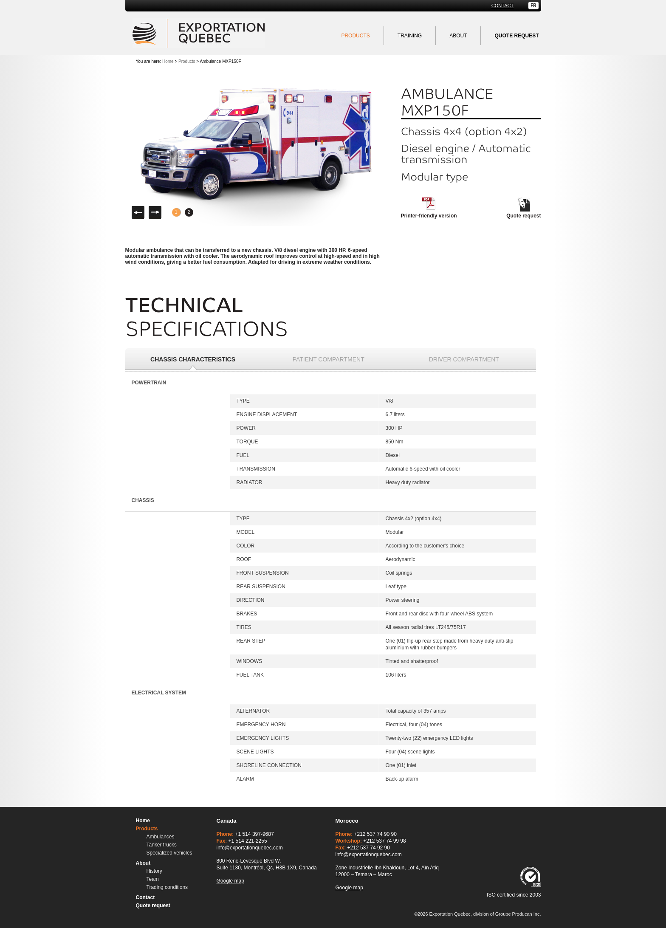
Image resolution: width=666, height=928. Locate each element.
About (458, 36)
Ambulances (161, 837)
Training (410, 36)
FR (533, 5)
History (154, 871)
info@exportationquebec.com (250, 848)
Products (355, 36)
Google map (230, 881)
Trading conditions (167, 887)
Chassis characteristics (192, 359)
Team (153, 879)
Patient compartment (328, 359)
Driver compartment (464, 359)
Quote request (523, 216)
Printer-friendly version (429, 216)
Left (138, 212)
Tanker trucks (162, 845)
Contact (502, 5)
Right (155, 212)
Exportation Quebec (199, 33)
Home (168, 61)
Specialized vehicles (169, 853)
